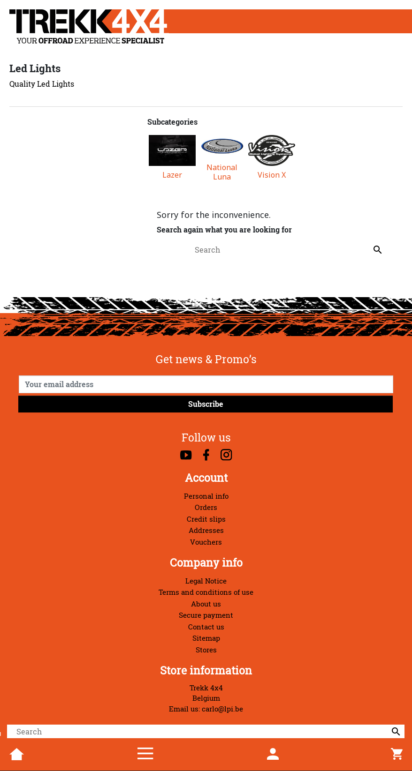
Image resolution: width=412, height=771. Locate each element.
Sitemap (206, 638)
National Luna (221, 172)
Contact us (206, 627)
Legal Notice (206, 581)
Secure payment (206, 615)
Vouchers (206, 542)
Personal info (206, 496)
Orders (206, 507)
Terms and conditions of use (206, 592)
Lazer (172, 175)
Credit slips (206, 519)
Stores (206, 650)
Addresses (206, 530)
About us (206, 604)
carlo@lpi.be (222, 709)
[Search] (205, 732)
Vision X (272, 175)
